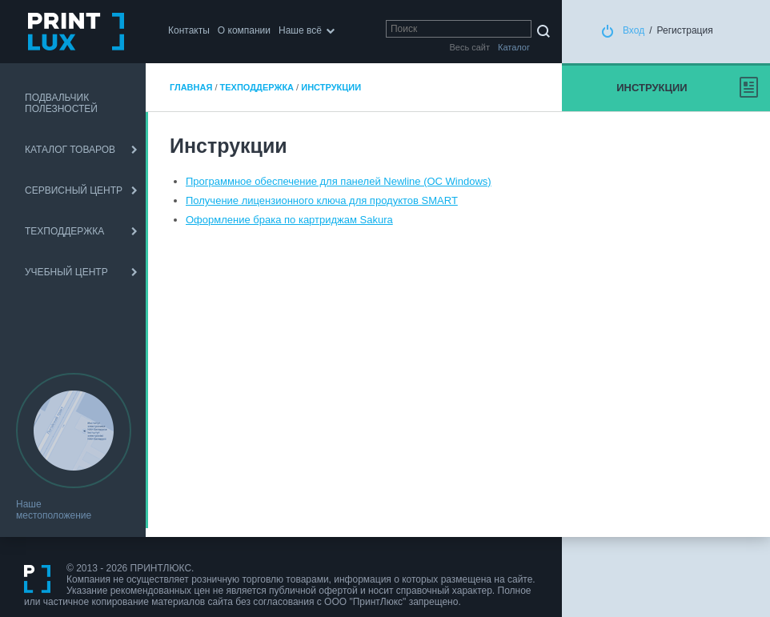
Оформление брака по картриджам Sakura (289, 220)
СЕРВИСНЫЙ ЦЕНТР (73, 190)
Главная (191, 87)
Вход (633, 30)
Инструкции (331, 87)
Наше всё (300, 30)
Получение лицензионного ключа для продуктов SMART (322, 200)
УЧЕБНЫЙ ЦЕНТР (66, 272)
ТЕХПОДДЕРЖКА (64, 231)
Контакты (189, 30)
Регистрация (685, 30)
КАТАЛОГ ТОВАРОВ (70, 149)
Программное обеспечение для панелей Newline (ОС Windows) (338, 181)
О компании (244, 30)
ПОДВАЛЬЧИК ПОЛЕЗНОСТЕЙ (61, 103)
